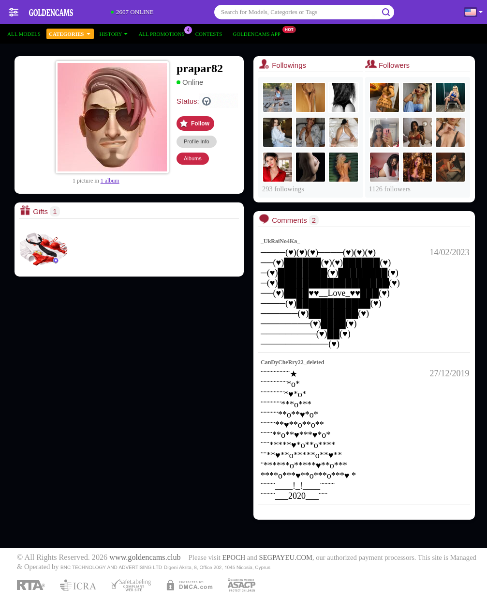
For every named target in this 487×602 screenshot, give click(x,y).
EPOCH (233, 557)
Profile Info (196, 141)
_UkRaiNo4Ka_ (280, 241)
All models (24, 34)
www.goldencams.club (144, 557)
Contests (208, 34)
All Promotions (163, 33)
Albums (193, 158)
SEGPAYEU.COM (285, 557)
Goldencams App (259, 33)
